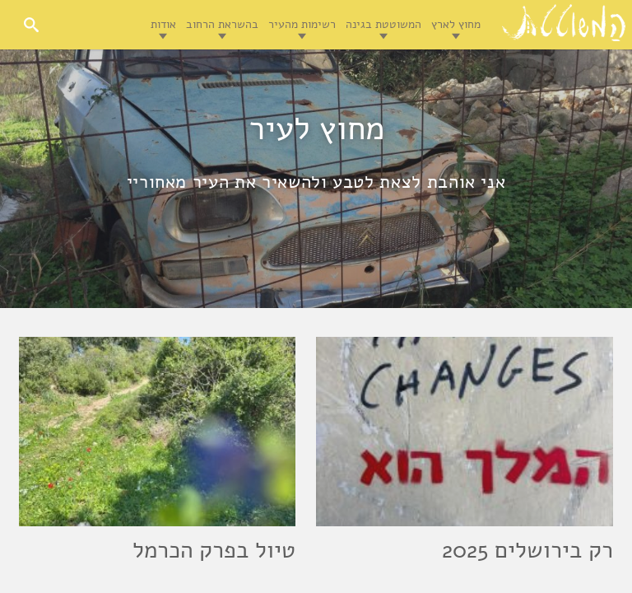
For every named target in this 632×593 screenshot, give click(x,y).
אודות (163, 24)
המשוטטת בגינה (383, 24)
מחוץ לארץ (456, 24)
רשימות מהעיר (302, 24)
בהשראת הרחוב (222, 24)
